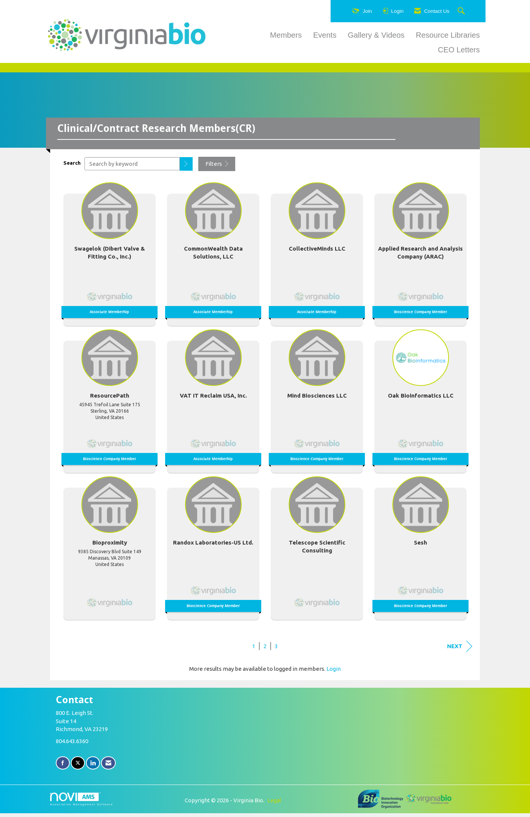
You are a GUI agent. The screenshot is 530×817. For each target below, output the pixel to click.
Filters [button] (216, 168)
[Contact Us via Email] (108, 767)
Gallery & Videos (376, 35)
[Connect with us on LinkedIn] (93, 767)
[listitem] (109, 255)
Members (286, 35)
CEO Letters (459, 50)
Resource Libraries (448, 35)
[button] (186, 167)
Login (333, 672)
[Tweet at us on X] (78, 767)
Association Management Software (81, 803)
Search (72, 167)
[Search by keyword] (132, 167)
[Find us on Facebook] (63, 767)
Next (459, 650)
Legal (274, 804)
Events (325, 35)
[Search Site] (462, 11)
